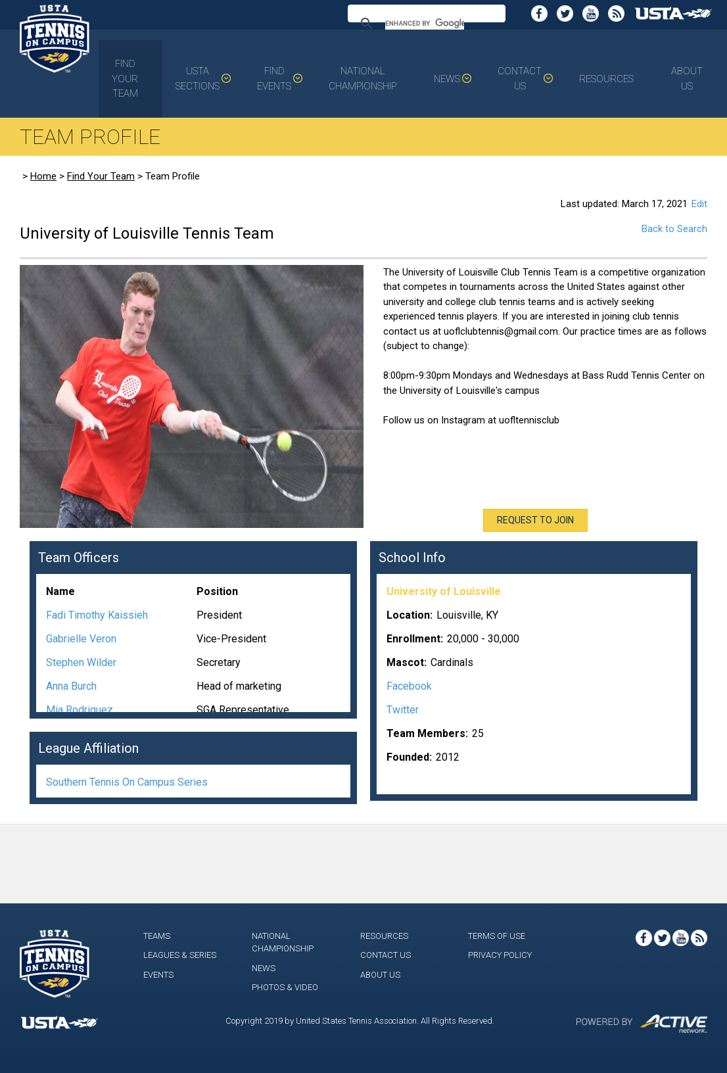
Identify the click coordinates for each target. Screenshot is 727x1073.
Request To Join (535, 520)
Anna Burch (71, 686)
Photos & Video (285, 987)
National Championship (362, 78)
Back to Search (674, 229)
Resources (606, 79)
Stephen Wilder (81, 662)
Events (158, 975)
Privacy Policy (500, 955)
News (447, 79)
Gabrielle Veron (81, 638)
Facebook (409, 686)
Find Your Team (125, 78)
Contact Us (520, 78)
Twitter (403, 709)
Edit (699, 204)
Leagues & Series (179, 955)
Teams (156, 936)
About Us (687, 78)
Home (43, 176)
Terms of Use (496, 936)
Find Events (274, 78)
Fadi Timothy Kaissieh (97, 615)
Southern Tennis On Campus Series (127, 782)
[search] (424, 24)
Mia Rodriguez (79, 709)
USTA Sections (198, 78)
